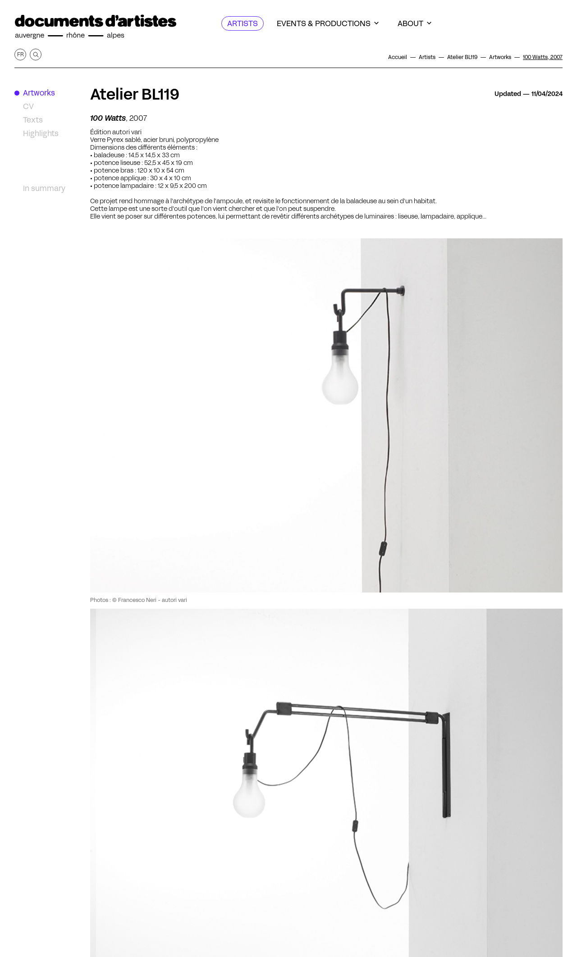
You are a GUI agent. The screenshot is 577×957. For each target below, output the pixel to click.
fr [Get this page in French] (20, 54)
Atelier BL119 (134, 94)
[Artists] (242, 23)
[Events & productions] (328, 23)
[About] (414, 23)
